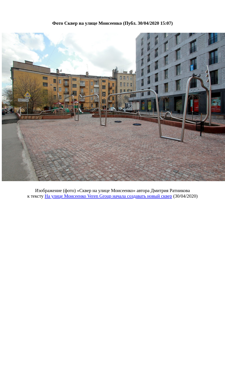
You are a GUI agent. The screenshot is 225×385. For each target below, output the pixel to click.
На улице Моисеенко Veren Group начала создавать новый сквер (108, 196)
